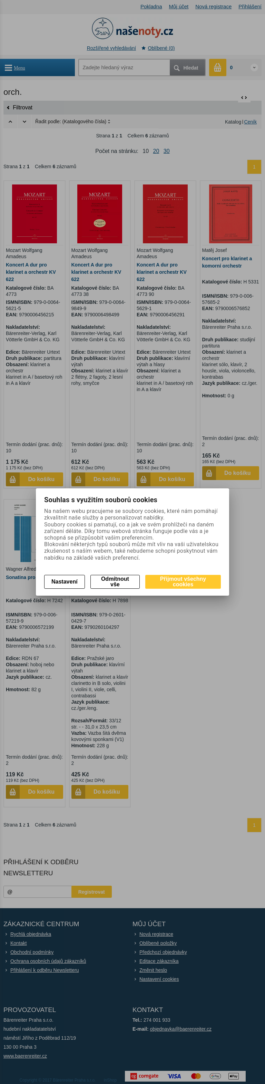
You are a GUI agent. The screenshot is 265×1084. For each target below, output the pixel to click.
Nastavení (64, 582)
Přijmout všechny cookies (183, 581)
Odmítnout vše (115, 581)
